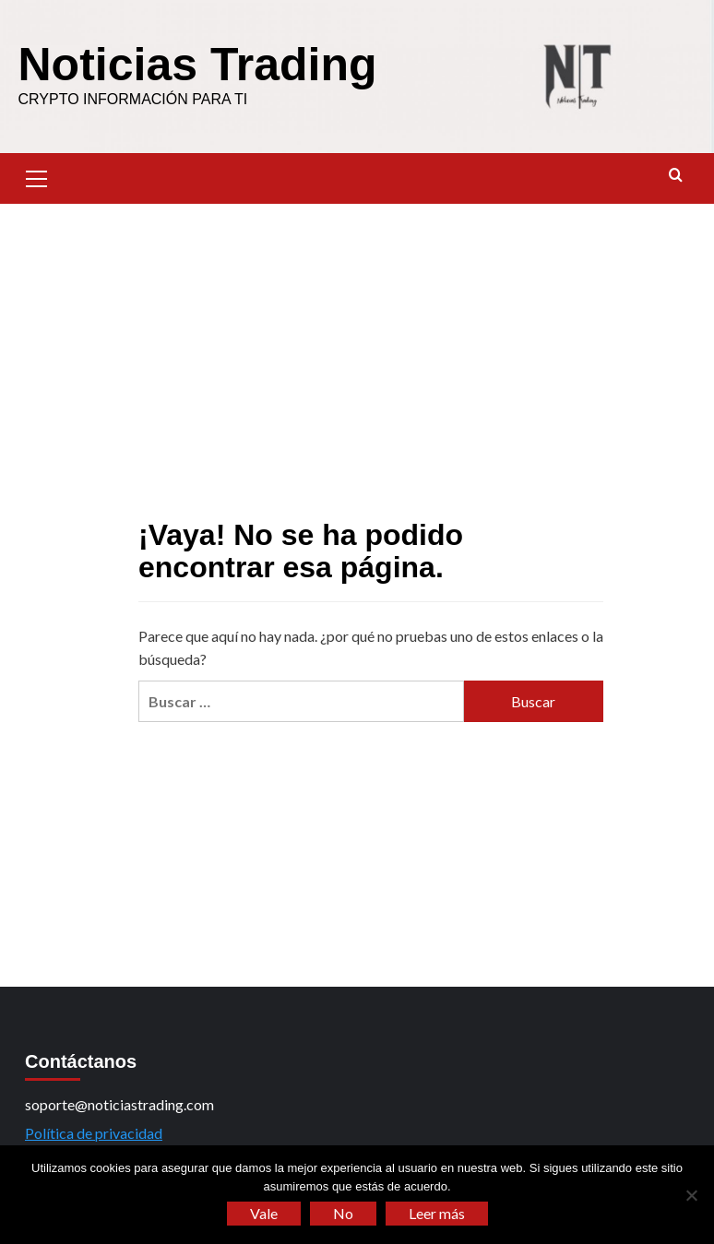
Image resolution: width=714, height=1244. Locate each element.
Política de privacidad (93, 1133)
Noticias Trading (197, 64)
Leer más (437, 1213)
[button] (36, 176)
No (343, 1213)
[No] (691, 1195)
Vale (264, 1213)
